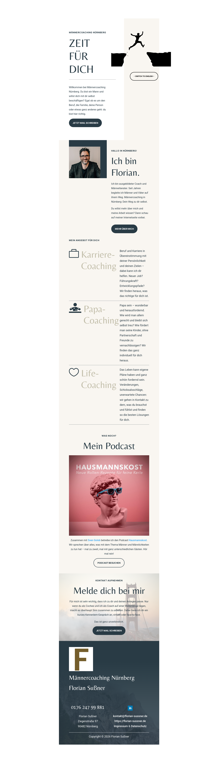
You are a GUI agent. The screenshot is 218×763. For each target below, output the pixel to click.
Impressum (121, 726)
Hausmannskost (138, 540)
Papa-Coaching (101, 314)
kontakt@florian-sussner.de (130, 716)
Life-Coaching (98, 378)
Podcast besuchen (109, 563)
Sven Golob (94, 540)
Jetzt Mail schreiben (85, 123)
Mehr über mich (124, 228)
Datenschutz (139, 726)
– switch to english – (144, 76)
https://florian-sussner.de (130, 721)
